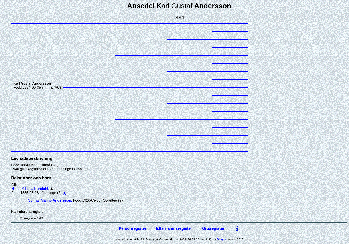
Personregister (132, 228)
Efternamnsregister (174, 228)
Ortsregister (213, 228)
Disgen (221, 239)
